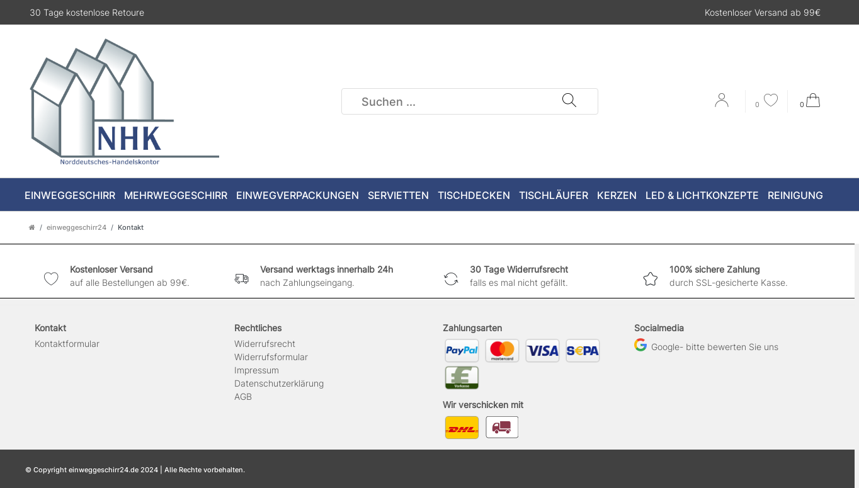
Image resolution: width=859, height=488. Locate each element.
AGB (243, 396)
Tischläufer (553, 195)
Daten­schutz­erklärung (279, 383)
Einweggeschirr (70, 195)
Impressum (256, 370)
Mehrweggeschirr (175, 195)
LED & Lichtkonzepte (702, 195)
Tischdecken (474, 195)
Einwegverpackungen (297, 195)
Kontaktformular (67, 343)
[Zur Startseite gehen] (32, 227)
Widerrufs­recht (264, 343)
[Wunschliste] (766, 101)
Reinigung (795, 195)
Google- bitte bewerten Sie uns (706, 346)
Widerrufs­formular (271, 356)
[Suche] (569, 101)
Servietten (398, 195)
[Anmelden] (723, 104)
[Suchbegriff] (452, 101)
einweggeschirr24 (76, 227)
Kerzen (617, 195)
